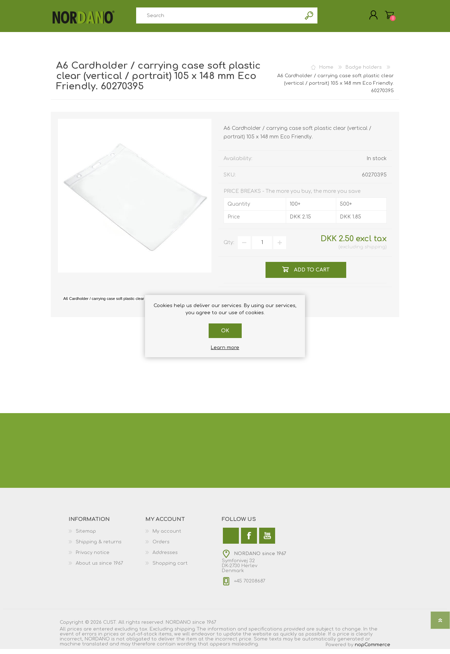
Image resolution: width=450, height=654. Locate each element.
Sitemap (86, 536)
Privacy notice (92, 557)
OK (225, 330)
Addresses (165, 557)
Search (309, 18)
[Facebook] (249, 541)
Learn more (225, 347)
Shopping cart (170, 568)
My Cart (382, 17)
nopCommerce (372, 649)
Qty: (229, 247)
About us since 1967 (99, 568)
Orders (161, 546)
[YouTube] (267, 541)
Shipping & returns (99, 546)
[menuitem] (107, 536)
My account (166, 536)
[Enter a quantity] (262, 247)
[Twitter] (231, 541)
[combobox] (218, 18)
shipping (375, 251)
